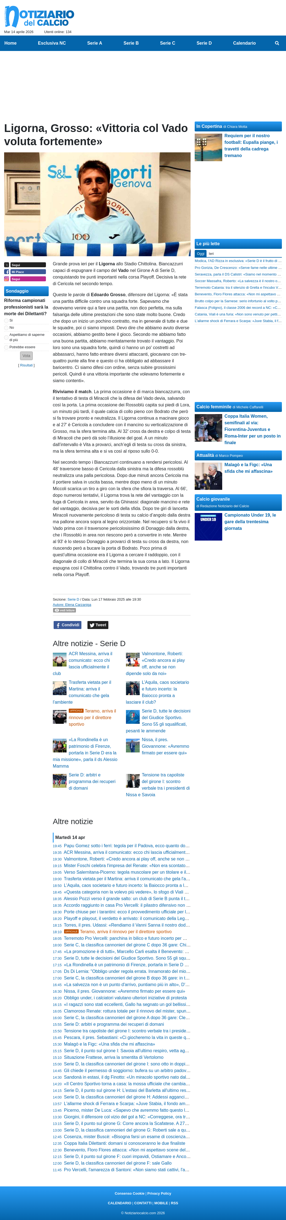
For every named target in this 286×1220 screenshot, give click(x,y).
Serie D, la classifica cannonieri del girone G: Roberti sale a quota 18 (131, 1130)
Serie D (73, 599)
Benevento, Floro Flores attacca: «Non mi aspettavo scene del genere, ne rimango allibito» (152, 1150)
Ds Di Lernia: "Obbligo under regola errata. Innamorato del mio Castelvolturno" (140, 971)
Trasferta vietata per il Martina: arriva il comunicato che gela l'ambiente (132, 878)
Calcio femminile (213, 406)
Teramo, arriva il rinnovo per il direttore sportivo (92, 718)
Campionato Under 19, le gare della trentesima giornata (250, 522)
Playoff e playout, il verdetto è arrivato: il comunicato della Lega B (127, 918)
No (12, 327)
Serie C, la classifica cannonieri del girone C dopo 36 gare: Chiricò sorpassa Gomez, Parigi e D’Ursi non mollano (174, 945)
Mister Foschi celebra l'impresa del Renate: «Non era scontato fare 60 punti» (139, 865)
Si (11, 320)
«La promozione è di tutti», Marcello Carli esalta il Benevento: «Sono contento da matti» (149, 951)
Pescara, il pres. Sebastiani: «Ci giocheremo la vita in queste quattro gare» (137, 1037)
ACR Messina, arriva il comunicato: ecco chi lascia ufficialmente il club (132, 852)
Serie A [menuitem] (94, 43)
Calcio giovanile (213, 499)
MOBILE (161, 1203)
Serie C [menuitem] (167, 43)
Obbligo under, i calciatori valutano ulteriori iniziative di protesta (125, 997)
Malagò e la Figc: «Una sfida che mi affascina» (109, 1044)
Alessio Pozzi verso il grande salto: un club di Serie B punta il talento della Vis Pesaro (147, 898)
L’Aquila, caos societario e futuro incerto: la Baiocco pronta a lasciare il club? (138, 885)
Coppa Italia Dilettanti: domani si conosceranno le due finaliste (124, 1143)
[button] (26, 356)
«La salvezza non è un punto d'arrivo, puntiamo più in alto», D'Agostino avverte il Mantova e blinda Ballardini (169, 984)
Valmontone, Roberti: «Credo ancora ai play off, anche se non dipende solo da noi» (145, 859)
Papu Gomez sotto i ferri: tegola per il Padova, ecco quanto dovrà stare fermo (139, 845)
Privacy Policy (159, 1193)
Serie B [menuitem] (131, 43)
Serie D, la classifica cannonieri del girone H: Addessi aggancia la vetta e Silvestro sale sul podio (158, 1097)
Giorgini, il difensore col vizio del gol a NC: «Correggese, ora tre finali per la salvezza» (148, 1116)
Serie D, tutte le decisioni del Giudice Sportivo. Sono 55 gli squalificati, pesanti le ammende (153, 958)
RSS (174, 1203)
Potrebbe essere (22, 347)
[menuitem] (277, 43)
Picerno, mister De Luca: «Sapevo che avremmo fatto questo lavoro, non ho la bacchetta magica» (159, 1110)
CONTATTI (143, 1203)
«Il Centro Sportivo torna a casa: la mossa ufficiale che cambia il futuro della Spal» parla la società (159, 1083)
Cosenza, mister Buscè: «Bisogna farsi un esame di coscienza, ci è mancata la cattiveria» (151, 1136)
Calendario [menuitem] (244, 43)
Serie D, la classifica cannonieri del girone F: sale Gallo (118, 1163)
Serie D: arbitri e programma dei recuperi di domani (92, 781)
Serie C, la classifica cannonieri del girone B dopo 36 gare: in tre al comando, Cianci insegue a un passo (165, 978)
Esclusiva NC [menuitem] (52, 43)
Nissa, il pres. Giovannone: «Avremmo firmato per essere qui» (165, 746)
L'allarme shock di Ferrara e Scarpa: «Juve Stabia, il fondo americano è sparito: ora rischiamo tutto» (161, 1103)
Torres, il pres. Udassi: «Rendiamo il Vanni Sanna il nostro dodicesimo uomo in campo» (149, 925)
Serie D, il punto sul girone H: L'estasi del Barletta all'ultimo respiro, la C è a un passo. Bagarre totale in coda (170, 1090)
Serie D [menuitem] (204, 43)
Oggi (200, 254)
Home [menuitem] (10, 43)
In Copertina (209, 126)
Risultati (26, 365)
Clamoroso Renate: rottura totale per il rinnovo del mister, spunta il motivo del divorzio (147, 1011)
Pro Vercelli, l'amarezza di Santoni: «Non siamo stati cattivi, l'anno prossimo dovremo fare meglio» (159, 1169)
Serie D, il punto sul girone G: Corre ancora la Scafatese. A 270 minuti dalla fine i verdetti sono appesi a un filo (171, 1123)
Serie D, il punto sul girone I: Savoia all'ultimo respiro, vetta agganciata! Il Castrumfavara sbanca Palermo (167, 1050)
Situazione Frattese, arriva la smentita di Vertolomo (114, 1057)
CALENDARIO (119, 1203)
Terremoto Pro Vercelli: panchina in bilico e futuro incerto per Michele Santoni (139, 938)
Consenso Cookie (129, 1193)
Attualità (205, 455)
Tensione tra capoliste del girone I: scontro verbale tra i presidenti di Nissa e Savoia (145, 1031)
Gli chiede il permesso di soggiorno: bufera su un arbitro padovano (129, 1070)
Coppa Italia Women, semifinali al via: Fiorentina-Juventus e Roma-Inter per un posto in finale (252, 429)
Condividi (67, 625)
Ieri (211, 254)
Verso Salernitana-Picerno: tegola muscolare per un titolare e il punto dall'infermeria (145, 872)
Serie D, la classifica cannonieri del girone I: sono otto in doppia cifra (130, 1064)
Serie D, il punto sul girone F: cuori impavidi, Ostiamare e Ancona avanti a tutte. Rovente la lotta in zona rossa (171, 1156)
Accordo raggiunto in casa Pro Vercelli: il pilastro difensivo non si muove (134, 905)
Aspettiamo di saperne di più (27, 337)
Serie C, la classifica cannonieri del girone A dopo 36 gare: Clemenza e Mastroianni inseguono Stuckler (164, 1017)
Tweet (98, 625)
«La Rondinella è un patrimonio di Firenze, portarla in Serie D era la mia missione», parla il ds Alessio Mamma (85, 752)
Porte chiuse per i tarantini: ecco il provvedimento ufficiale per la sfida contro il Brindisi (147, 911)
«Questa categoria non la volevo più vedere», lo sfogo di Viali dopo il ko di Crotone (144, 892)
